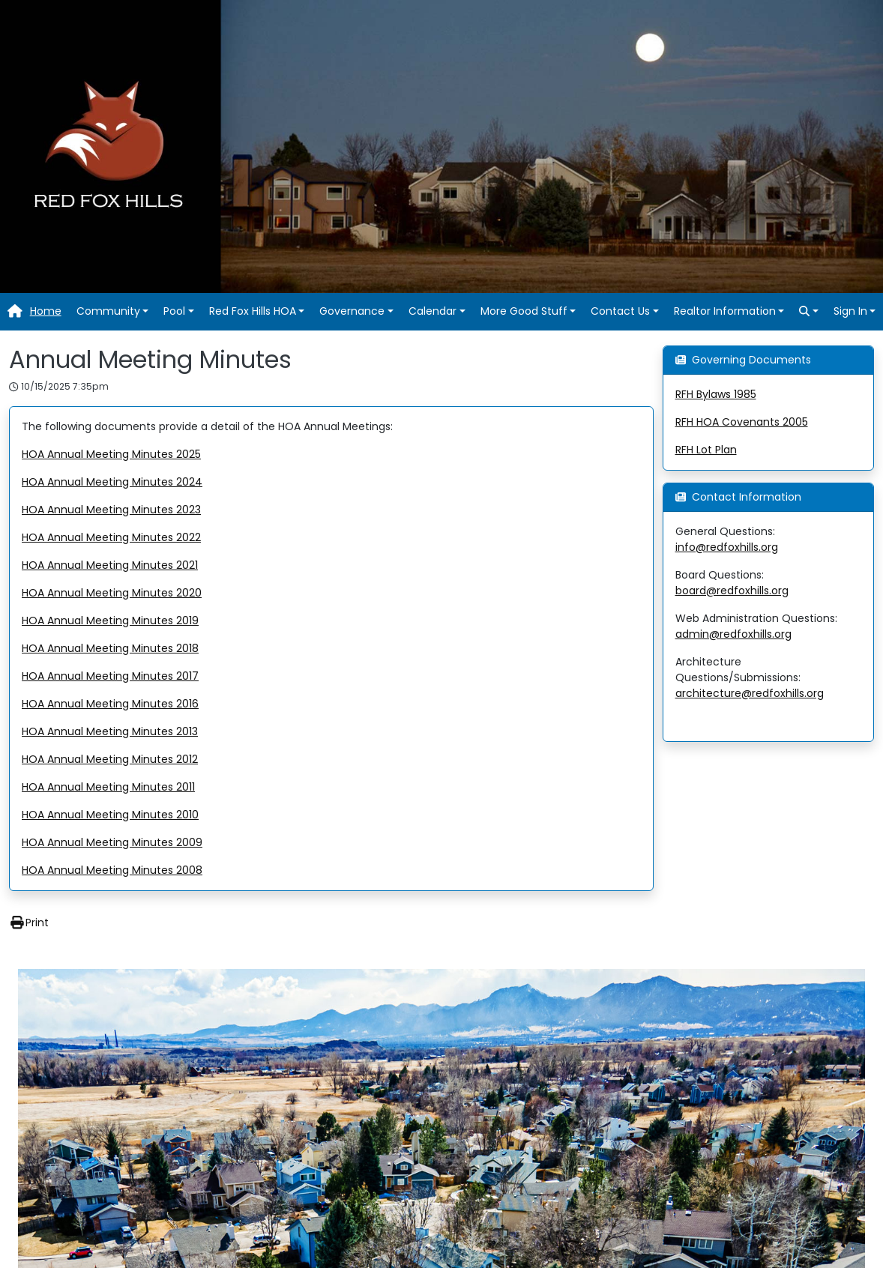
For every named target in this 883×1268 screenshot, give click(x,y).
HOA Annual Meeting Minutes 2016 (110, 703)
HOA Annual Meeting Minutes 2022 (111, 537)
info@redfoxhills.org (726, 547)
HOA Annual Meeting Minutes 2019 (110, 620)
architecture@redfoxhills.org (749, 693)
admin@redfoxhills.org (733, 634)
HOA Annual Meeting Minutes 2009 (112, 842)
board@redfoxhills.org (732, 590)
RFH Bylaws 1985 (715, 394)
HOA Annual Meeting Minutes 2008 (112, 870)
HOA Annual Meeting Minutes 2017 (110, 675)
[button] (113, 311)
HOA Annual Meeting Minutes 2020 (112, 592)
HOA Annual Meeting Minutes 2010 (110, 814)
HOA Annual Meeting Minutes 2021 (110, 565)
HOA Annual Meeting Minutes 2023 (111, 509)
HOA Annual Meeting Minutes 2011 (108, 786)
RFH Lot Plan (706, 449)
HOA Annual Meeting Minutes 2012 (110, 759)
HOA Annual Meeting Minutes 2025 (111, 454)
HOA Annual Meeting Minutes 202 (108, 481)
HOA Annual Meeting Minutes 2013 (110, 731)
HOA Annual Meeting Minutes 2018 (110, 648)
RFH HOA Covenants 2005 (741, 421)
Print (29, 922)
